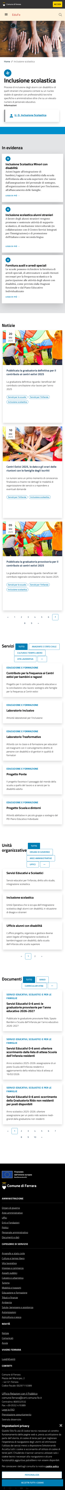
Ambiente (7, 1310)
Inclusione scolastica (20, 897)
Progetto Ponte (16, 774)
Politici (5, 1235)
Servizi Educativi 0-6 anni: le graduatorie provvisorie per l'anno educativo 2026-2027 (28, 1007)
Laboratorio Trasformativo (23, 736)
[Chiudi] (61, 1424)
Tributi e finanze (10, 1305)
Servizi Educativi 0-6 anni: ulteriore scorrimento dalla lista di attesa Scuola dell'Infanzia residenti (31, 1052)
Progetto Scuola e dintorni (23, 807)
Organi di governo (11, 1215)
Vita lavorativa (9, 1270)
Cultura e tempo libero (13, 1265)
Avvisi (5, 1350)
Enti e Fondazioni (10, 1230)
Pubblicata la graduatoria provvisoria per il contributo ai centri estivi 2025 (32, 564)
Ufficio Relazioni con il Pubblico (19, 1401)
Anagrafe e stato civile (13, 1261)
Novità (6, 1331)
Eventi (12, 1366)
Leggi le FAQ (8, 1417)
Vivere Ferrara (11, 1357)
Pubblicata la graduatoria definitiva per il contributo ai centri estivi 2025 (31, 372)
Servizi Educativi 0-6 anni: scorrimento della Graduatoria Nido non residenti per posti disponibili (31, 1100)
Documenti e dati (10, 1244)
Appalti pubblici (9, 1280)
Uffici (4, 1225)
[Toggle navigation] (6, 14)
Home (7, 61)
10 (35, 1137)
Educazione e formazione (14, 1300)
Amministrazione (12, 1206)
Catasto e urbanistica (12, 1285)
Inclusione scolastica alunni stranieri (29, 214)
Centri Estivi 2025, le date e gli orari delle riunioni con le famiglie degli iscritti (31, 469)
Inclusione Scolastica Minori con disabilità (27, 166)
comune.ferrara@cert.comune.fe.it (22, 1405)
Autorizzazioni (9, 1319)
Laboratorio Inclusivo (20, 710)
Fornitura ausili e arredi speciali (26, 265)
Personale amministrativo (15, 1240)
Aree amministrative (12, 1220)
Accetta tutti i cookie (32, 1482)
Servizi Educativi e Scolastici (24, 873)
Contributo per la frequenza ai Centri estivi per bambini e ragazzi (30, 675)
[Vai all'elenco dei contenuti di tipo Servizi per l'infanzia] (39, 397)
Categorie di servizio (15, 1251)
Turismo (6, 1290)
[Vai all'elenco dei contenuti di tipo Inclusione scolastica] (17, 402)
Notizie (5, 1340)
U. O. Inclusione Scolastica (30, 115)
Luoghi (5, 1366)
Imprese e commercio (13, 1275)
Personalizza (32, 1475)
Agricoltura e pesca (11, 1324)
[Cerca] (60, 15)
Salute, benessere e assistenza (17, 1314)
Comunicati (7, 1345)
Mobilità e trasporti (11, 1295)
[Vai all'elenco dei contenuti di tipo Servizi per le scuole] (16, 397)
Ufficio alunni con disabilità (24, 925)
